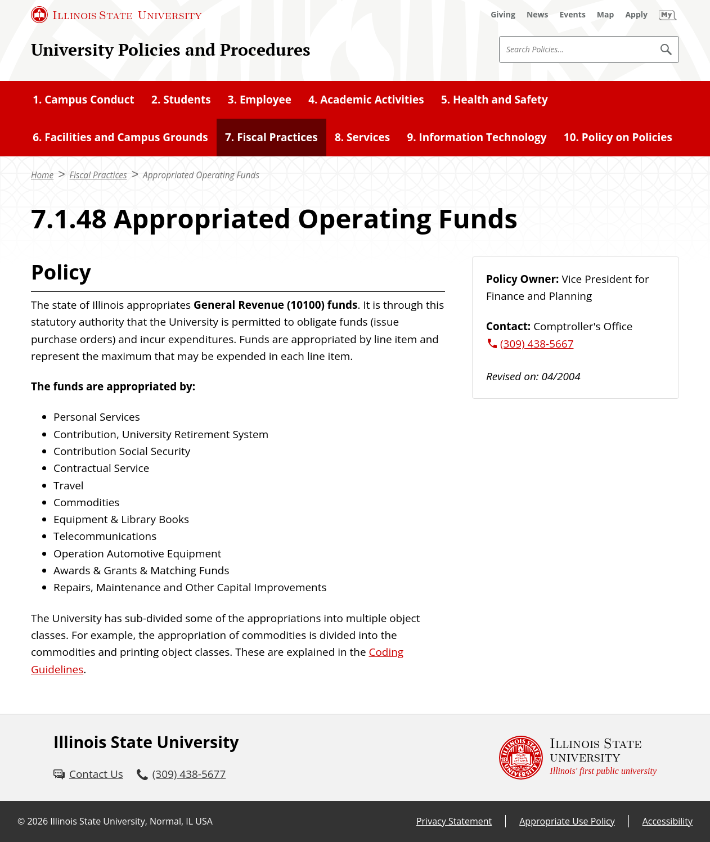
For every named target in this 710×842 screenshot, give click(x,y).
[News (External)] (537, 14)
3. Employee (259, 99)
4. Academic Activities (366, 99)
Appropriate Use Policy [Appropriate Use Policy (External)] (566, 821)
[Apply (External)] (636, 14)
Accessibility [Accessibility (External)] (667, 821)
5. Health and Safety (494, 99)
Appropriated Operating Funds (201, 175)
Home (42, 175)
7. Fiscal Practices (271, 137)
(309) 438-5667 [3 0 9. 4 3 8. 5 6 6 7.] (536, 343)
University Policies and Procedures (171, 49)
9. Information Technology (476, 137)
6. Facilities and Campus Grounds (120, 137)
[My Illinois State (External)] (668, 14)
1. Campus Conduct (83, 99)
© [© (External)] (21, 821)
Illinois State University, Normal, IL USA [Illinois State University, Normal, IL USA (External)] (131, 821)
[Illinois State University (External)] (116, 14)
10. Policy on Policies (618, 137)
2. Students (181, 99)
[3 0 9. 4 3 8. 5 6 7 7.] (181, 774)
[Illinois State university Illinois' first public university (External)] (578, 757)
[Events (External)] (573, 14)
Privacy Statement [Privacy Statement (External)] (454, 821)
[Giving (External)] (503, 14)
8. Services (362, 137)
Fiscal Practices (98, 175)
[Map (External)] (606, 14)
